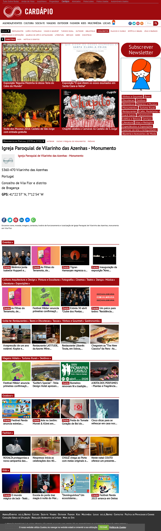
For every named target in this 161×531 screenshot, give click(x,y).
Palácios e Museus (147, 104)
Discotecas (128, 100)
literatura (59, 34)
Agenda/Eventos (12, 23)
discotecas (86, 34)
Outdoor (62, 23)
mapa (19, 39)
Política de (117, 527)
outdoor (79, 30)
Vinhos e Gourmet (73, 320)
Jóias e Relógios (144, 122)
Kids (83, 23)
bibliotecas (90, 30)
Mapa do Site (68, 517)
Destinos (45, 358)
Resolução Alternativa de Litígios (46, 517)
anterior (50, 141)
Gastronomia (93, 320)
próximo (91, 141)
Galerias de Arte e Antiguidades (139, 130)
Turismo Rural (30, 358)
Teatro (91, 279)
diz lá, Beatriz (24, 514)
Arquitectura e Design (24, 279)
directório (10, 39)
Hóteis (16, 358)
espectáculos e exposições (13, 34)
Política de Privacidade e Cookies (139, 514)
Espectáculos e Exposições (137, 126)
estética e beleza (135, 30)
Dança (100, 279)
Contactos (118, 514)
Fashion (75, 23)
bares (77, 34)
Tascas (57, 320)
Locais (107, 23)
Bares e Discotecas (41, 320)
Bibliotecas (128, 104)
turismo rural (67, 30)
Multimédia (94, 23)
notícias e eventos (31, 39)
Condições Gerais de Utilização (16, 517)
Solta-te (40, 23)
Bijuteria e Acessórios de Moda (139, 133)
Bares (148, 96)
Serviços (147, 118)
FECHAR (103, 527)
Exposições (23, 283)
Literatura (8, 283)
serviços (69, 34)
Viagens (51, 23)
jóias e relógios (150, 30)
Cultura (29, 23)
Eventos (7, 242)
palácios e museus (118, 30)
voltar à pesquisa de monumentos (71, 141)
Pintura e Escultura (49, 279)
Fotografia (68, 279)
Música (110, 279)
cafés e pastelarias (33, 30)
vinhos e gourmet (51, 30)
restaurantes (17, 30)
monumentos (102, 30)
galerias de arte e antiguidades (39, 34)
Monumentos (129, 107)
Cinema (81, 279)
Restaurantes (21, 320)
